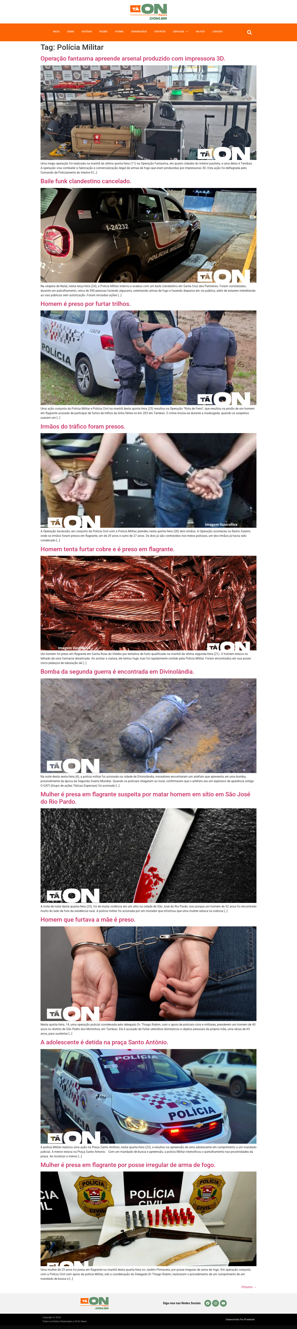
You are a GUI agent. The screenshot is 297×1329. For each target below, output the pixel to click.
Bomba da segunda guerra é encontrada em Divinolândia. (117, 671)
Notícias (87, 31)
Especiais (180, 32)
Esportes (160, 31)
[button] (249, 32)
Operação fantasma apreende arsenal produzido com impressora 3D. (134, 58)
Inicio (56, 31)
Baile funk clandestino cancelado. (86, 181)
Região (103, 31)
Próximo (249, 1287)
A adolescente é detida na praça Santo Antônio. (104, 1042)
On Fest (200, 31)
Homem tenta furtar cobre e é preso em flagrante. (108, 549)
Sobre (70, 31)
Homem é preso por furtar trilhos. (86, 303)
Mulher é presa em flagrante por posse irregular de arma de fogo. (128, 1164)
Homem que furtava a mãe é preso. (88, 919)
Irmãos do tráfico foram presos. (83, 426)
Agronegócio (139, 31)
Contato (218, 31)
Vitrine (119, 31)
